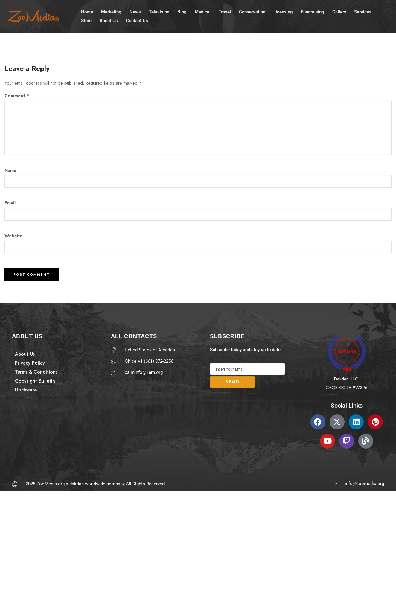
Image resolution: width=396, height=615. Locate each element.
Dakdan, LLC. (346, 379)
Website (13, 235)
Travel (225, 11)
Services (362, 11)
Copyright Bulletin (35, 380)
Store (86, 19)
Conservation (252, 11)
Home (87, 11)
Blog (182, 11)
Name (10, 170)
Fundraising (312, 11)
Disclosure (26, 389)
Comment (16, 95)
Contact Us (137, 19)
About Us (109, 19)
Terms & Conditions (36, 371)
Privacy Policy (30, 362)
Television (159, 11)
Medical (203, 11)
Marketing (111, 11)
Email (10, 203)
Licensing (283, 11)
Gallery (339, 11)
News (135, 11)
